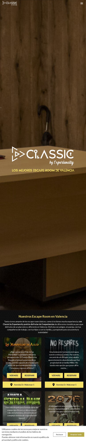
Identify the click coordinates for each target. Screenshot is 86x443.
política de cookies (20, 440)
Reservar (29, 375)
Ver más (14, 375)
